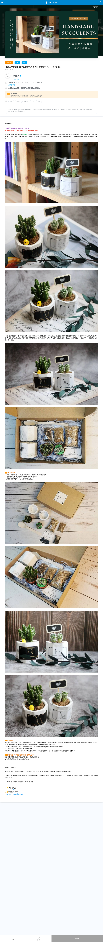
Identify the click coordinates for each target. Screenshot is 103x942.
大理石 (18, 101)
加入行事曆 (11, 85)
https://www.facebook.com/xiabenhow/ (17, 790)
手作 (39, 101)
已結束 (77, 939)
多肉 (11, 101)
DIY (33, 101)
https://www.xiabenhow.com (14, 794)
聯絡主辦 (15, 79)
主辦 (12, 938)
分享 (95, 8)
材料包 (26, 101)
